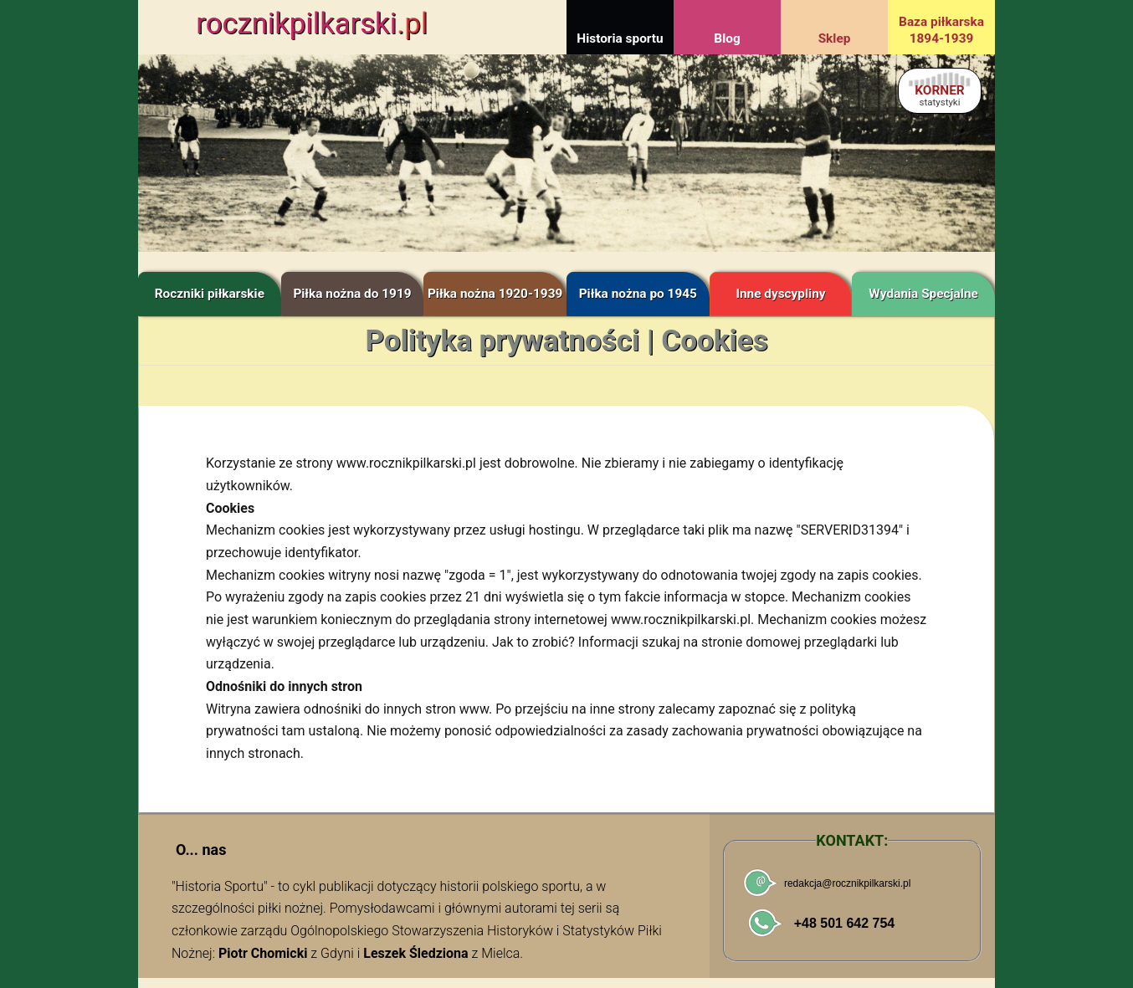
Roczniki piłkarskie (209, 293)
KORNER (939, 95)
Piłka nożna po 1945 (638, 293)
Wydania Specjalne (923, 293)
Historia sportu (620, 38)
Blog (727, 38)
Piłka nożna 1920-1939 (495, 293)
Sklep (834, 38)
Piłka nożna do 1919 (352, 293)
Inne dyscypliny (780, 293)
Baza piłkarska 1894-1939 (941, 30)
